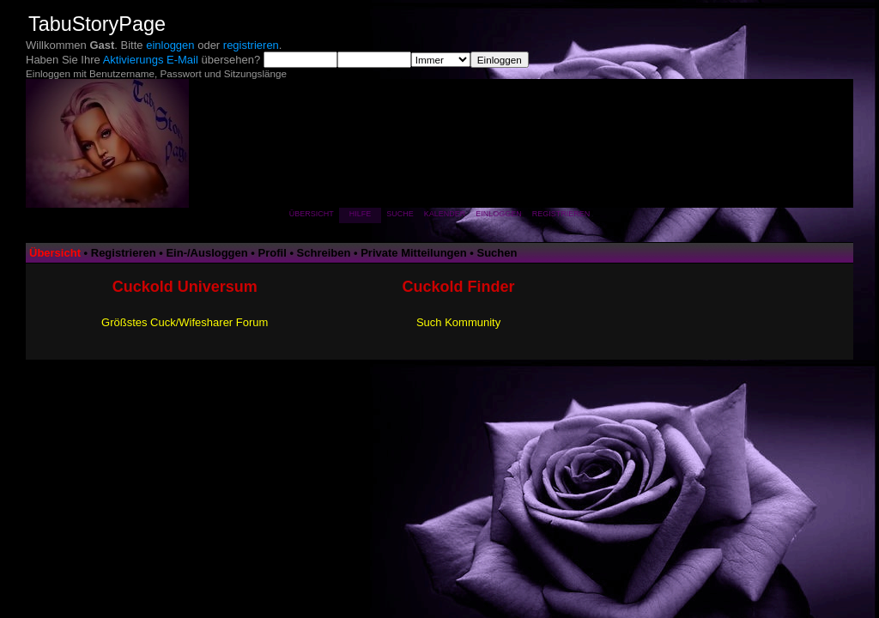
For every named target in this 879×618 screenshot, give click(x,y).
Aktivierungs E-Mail (150, 59)
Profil (272, 252)
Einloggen (499, 213)
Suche (400, 213)
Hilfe (360, 213)
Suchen (497, 252)
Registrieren (561, 213)
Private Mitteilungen (414, 252)
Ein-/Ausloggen (206, 252)
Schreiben (324, 252)
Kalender (445, 213)
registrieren (251, 45)
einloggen (170, 45)
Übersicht (311, 213)
